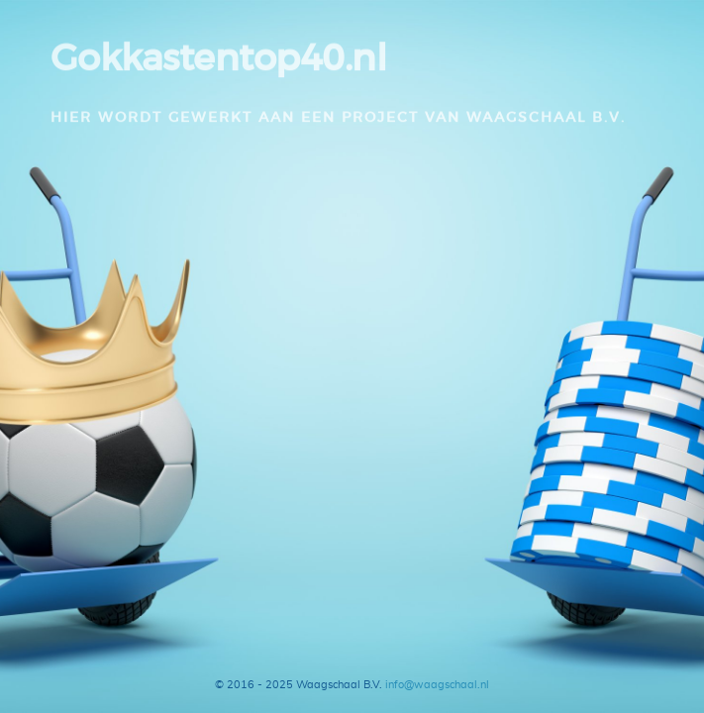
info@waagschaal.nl (437, 684)
